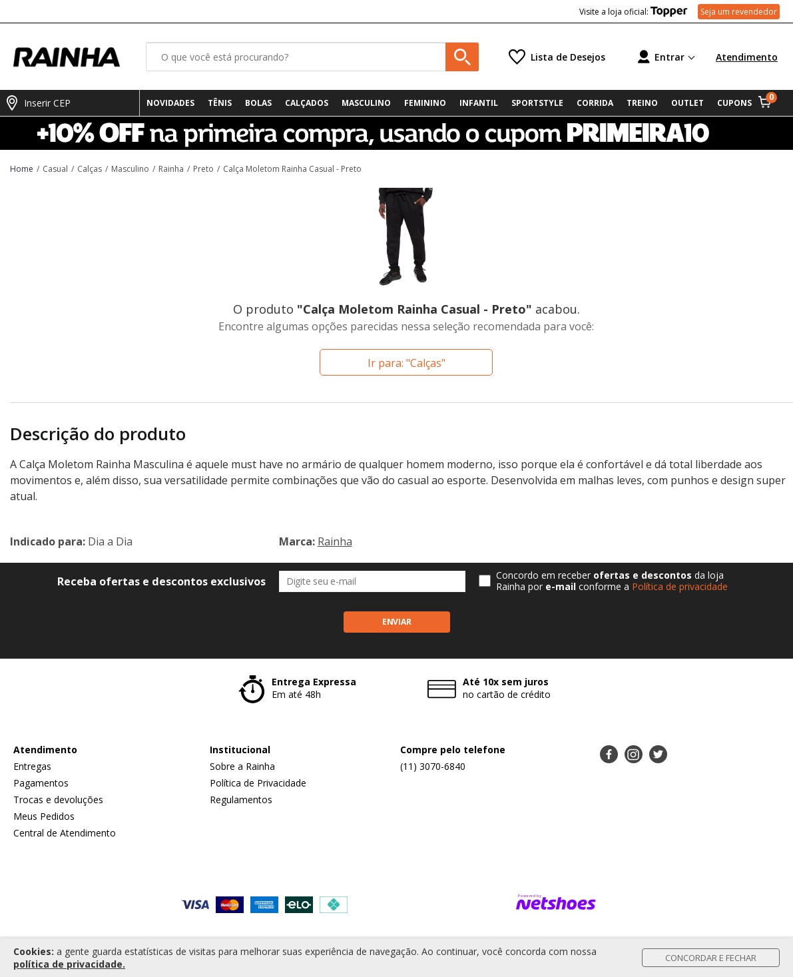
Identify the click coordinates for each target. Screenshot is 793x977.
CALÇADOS (306, 103)
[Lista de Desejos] (557, 57)
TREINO (642, 103)
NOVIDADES (170, 103)
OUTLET (687, 103)
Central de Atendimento (64, 832)
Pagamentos (41, 783)
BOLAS (258, 103)
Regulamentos (241, 799)
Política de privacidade (680, 586)
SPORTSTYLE (537, 103)
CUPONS (734, 103)
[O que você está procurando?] (312, 57)
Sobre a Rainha (242, 766)
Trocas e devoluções (58, 799)
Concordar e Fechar (710, 958)
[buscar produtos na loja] (462, 57)
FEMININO (425, 103)
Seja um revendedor (738, 11)
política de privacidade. (69, 964)
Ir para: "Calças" (406, 363)
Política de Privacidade (258, 783)
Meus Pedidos (44, 816)
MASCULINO (366, 103)
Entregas (32, 766)
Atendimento (747, 57)
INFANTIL (478, 103)
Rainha (335, 541)
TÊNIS (220, 103)
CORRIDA (595, 103)
